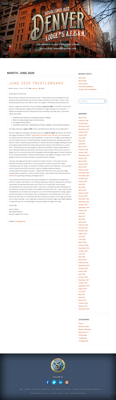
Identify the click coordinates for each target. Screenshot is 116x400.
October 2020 (83, 231)
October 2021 (83, 204)
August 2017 (83, 289)
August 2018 (83, 271)
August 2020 (83, 233)
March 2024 (82, 161)
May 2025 (82, 141)
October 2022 (83, 178)
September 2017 (84, 286)
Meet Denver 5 (83, 332)
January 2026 (83, 123)
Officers (36, 389)
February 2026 (83, 120)
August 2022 (83, 181)
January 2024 (83, 164)
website (11, 176)
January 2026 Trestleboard (87, 89)
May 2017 (82, 294)
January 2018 (83, 277)
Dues (83, 389)
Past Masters (57, 389)
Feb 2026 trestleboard (86, 86)
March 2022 (82, 190)
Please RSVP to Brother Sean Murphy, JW (45, 135)
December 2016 (84, 309)
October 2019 (83, 251)
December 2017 (84, 280)
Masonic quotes (84, 326)
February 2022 (83, 193)
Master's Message (85, 329)
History (28, 389)
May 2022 (82, 184)
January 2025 (83, 152)
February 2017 (83, 303)
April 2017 (82, 297)
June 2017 (82, 291)
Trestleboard (83, 338)
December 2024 (84, 155)
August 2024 (83, 158)
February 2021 (83, 225)
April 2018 (82, 274)
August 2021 (83, 210)
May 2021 (82, 216)
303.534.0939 (46, 49)
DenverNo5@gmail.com (65, 49)
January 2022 (83, 196)
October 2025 (83, 132)
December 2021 (84, 199)
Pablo (83, 393)
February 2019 (83, 262)
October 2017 (83, 283)
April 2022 (82, 187)
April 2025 (82, 144)
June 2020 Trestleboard (36, 83)
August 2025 (83, 135)
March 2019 (82, 260)
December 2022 (84, 173)
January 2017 (83, 306)
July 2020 (82, 236)
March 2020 (82, 242)
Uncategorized (34, 88)
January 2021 (83, 228)
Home (21, 389)
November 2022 (84, 175)
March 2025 (82, 147)
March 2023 (82, 167)
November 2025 (84, 129)
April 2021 (82, 219)
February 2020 (83, 245)
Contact (76, 389)
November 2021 (84, 202)
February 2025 (83, 149)
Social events (83, 84)
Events (81, 323)
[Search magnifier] (104, 101)
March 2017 (82, 300)
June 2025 (82, 138)
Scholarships (83, 335)
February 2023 (83, 170)
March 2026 (82, 81)
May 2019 (82, 257)
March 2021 (82, 222)
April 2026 (82, 78)
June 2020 (82, 239)
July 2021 (82, 213)
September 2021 (84, 207)
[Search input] (92, 101)
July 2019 (82, 254)
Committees (46, 389)
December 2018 (84, 265)
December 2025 (84, 126)
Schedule (68, 389)
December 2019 (84, 248)
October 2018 (83, 268)
